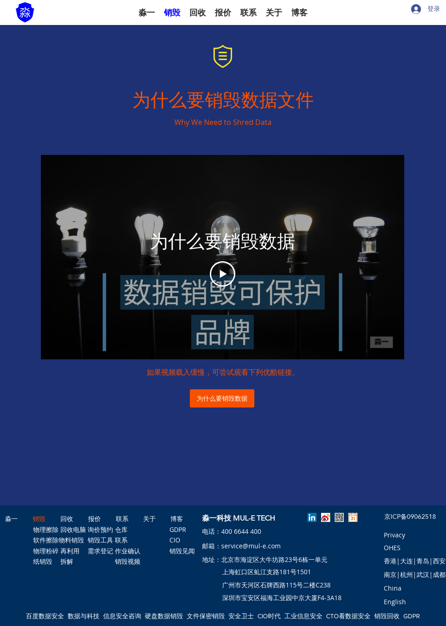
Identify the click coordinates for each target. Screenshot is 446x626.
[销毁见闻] (182, 551)
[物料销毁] (71, 540)
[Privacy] (394, 535)
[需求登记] (100, 551)
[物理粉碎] (46, 551)
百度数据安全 (45, 616)
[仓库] (121, 530)
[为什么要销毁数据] (222, 398)
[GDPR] (179, 530)
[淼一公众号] (339, 517)
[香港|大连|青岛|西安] (415, 561)
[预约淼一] (352, 517)
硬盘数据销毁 (164, 616)
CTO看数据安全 (348, 616)
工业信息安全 (303, 616)
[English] (395, 602)
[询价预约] (100, 530)
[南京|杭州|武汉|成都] (415, 574)
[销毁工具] (100, 540)
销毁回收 (387, 616)
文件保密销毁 (206, 616)
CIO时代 (269, 616)
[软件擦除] (46, 540)
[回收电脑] (73, 530)
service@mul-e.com (251, 546)
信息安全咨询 (122, 616)
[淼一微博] (325, 517)
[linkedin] (312, 517)
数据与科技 (83, 616)
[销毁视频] (127, 561)
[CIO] (179, 540)
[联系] (128, 540)
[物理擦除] (46, 530)
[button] (392, 588)
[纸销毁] (42, 561)
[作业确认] (127, 551)
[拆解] (66, 561)
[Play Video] (222, 274)
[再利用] (71, 551)
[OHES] (392, 548)
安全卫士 (241, 616)
